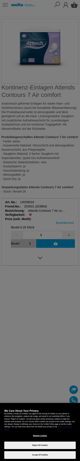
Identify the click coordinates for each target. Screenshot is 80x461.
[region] (40, 432)
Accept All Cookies (40, 455)
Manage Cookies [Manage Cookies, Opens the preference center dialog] (40, 436)
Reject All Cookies (40, 445)
